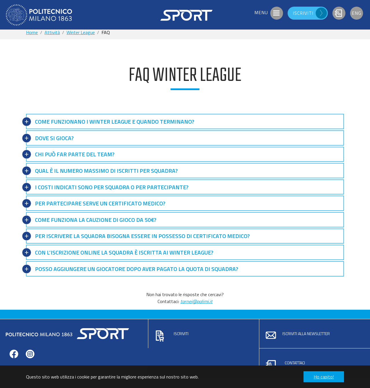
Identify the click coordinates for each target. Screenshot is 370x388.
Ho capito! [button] (324, 376)
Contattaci (295, 363)
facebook (14, 362)
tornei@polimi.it (196, 301)
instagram (30, 362)
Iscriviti (181, 334)
